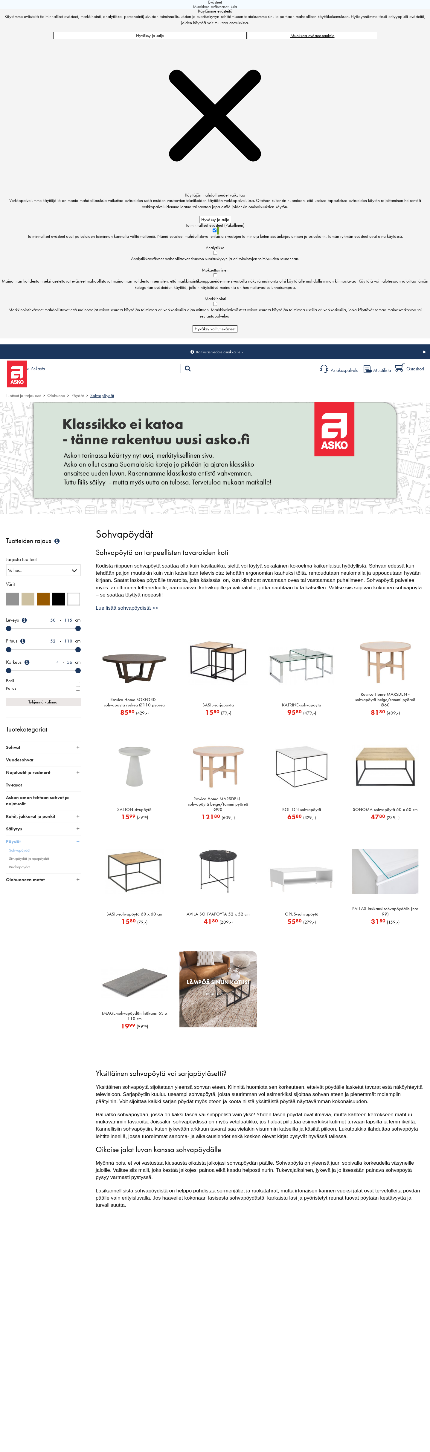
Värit (10, 584)
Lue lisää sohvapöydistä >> (127, 608)
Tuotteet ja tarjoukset (56, 384)
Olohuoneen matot (25, 880)
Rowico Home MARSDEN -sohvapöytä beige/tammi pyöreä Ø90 (218, 804)
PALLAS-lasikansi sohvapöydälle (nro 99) (385, 911)
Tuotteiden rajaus (33, 540)
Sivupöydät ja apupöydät (29, 858)
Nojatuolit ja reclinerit (28, 772)
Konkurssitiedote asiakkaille (218, 352)
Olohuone (56, 395)
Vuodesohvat (19, 760)
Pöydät (77, 395)
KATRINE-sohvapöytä (301, 705)
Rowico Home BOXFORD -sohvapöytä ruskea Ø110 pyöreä (134, 702)
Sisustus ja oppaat (167, 384)
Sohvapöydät (102, 395)
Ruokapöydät (19, 867)
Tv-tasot (14, 785)
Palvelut (132, 384)
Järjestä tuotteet (21, 559)
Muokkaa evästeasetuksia (312, 36)
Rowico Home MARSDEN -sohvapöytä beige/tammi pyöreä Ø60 (385, 699)
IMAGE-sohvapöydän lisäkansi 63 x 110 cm (134, 1016)
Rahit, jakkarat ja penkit (30, 816)
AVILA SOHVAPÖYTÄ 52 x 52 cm (218, 914)
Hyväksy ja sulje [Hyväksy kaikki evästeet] (150, 36)
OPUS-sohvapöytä (301, 914)
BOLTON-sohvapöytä (301, 809)
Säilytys (14, 829)
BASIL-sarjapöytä (218, 705)
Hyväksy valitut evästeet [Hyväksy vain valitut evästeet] (215, 329)
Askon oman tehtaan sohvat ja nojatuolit (37, 801)
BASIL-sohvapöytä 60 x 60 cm (134, 914)
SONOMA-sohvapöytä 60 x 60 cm (385, 809)
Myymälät (100, 384)
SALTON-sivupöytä (134, 809)
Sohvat (13, 747)
